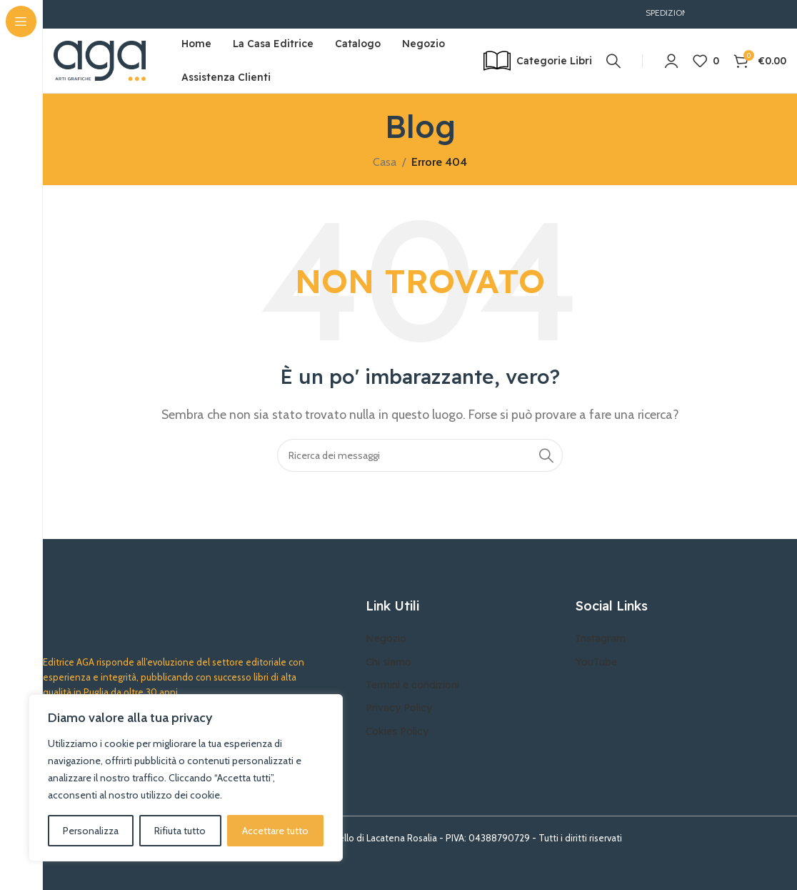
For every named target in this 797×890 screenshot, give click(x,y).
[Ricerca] (613, 60)
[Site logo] (100, 59)
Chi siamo (388, 662)
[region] (186, 777)
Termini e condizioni (412, 684)
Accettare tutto (275, 830)
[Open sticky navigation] (537, 60)
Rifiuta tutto (180, 830)
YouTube (596, 662)
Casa (384, 162)
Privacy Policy (399, 707)
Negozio (386, 638)
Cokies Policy (397, 731)
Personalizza (91, 830)
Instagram (601, 638)
